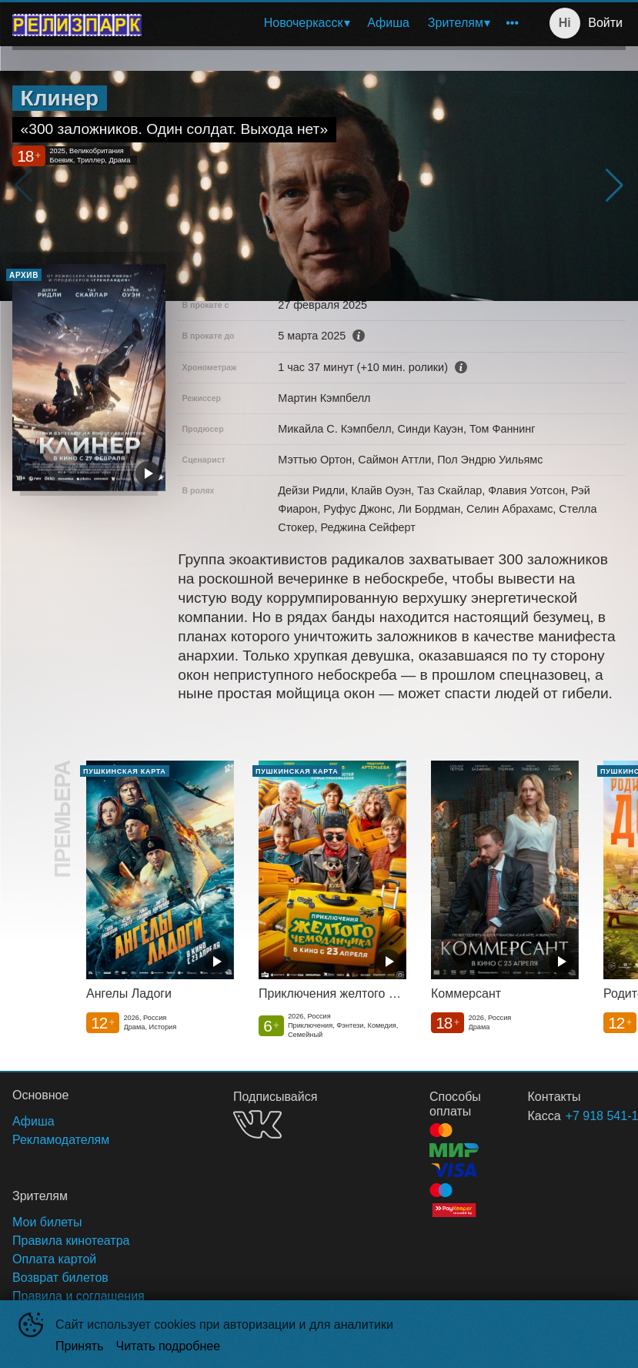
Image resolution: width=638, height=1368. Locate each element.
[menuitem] (307, 23)
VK (257, 1124)
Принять (79, 1346)
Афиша (388, 22)
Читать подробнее (168, 1346)
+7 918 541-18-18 (577, 1115)
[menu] (340, 23)
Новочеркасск (303, 22)
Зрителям (455, 22)
